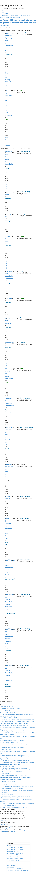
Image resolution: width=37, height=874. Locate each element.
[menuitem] (1, 10)
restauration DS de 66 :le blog (15, 849)
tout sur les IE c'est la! (13, 860)
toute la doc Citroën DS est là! (15, 858)
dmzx (12, 830)
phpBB (10, 826)
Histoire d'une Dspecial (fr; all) (15, 853)
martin (17, 830)
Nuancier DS (10, 867)
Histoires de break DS (13, 851)
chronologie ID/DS (12, 845)
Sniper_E (23, 830)
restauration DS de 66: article (15, 847)
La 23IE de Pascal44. (13, 856)
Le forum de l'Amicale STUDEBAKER (17, 870)
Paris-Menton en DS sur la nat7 (15, 855)
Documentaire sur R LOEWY (15, 869)
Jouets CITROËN (11, 865)
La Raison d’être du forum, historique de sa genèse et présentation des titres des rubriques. (18, 23)
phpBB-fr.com (10, 828)
